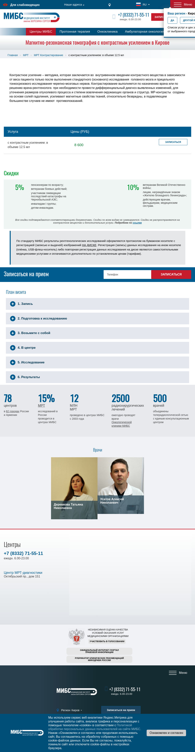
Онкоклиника (107, 31)
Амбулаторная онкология (144, 31)
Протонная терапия (75, 31)
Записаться (173, 142)
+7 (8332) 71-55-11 (133, 15)
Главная (13, 55)
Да (172, 20)
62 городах (12, 411)
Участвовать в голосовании (107, 641)
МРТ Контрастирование (48, 55)
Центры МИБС (41, 31)
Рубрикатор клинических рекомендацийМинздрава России (99, 659)
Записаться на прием (121, 710)
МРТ (26, 55)
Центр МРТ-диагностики (23, 573)
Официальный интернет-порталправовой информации (99, 651)
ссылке (137, 222)
